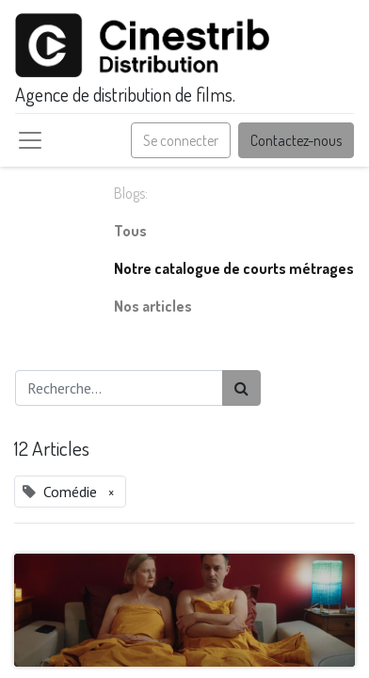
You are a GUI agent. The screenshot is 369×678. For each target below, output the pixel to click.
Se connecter (180, 140)
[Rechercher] (241, 388)
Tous (130, 230)
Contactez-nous (296, 140)
